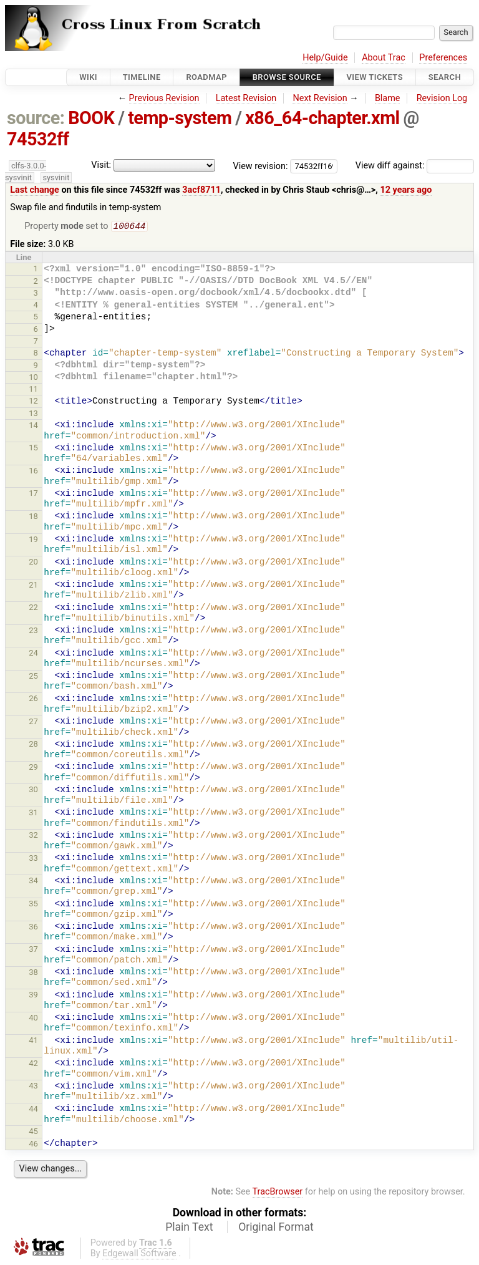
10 (33, 378)
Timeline (142, 77)
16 (33, 472)
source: (36, 117)
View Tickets (375, 77)
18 (33, 517)
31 (33, 813)
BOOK (91, 117)
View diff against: (415, 165)
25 (33, 677)
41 (33, 1041)
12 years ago (406, 190)
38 (33, 973)
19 (33, 540)
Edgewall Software (139, 1254)
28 (33, 745)
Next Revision (320, 98)
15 (33, 448)
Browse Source (287, 77)
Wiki (88, 77)
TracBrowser (278, 1193)
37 (33, 950)
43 (33, 1087)
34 (33, 881)
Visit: (101, 165)
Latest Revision (246, 98)
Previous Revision (164, 98)
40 (33, 1019)
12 (33, 402)
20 (33, 563)
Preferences (443, 57)
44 (33, 1110)
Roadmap (206, 77)
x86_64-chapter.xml (322, 117)
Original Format (276, 1228)
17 (33, 494)
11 (33, 390)
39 (33, 996)
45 (33, 1132)
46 (33, 1145)
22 (33, 608)
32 (33, 836)
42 (33, 1064)
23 (33, 631)
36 (33, 928)
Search (444, 77)
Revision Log (442, 98)
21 (33, 586)
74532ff (38, 139)
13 (33, 414)
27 (33, 722)
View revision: (260, 165)
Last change (34, 190)
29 (33, 768)
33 (33, 859)
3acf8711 (201, 190)
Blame (387, 98)
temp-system (179, 117)
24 (33, 654)
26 (33, 699)
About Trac (383, 57)
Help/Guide (324, 57)
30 (33, 790)
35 (33, 904)
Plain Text (189, 1228)
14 (33, 426)
